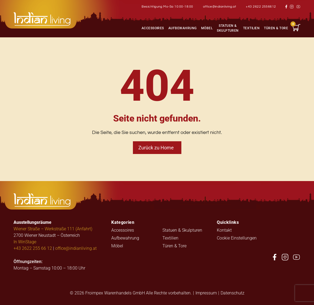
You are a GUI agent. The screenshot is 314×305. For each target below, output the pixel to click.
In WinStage (25, 241)
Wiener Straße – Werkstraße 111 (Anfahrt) (53, 228)
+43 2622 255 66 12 (33, 248)
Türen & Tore (276, 28)
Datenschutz (232, 293)
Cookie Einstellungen (237, 238)
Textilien (251, 28)
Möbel (206, 28)
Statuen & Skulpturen (228, 27)
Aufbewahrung (182, 28)
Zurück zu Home (156, 147)
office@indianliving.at (219, 6)
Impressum (206, 293)
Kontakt (224, 230)
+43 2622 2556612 (261, 6)
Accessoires (153, 28)
